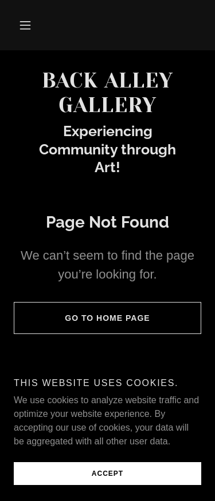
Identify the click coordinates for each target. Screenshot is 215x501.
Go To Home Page (82, 318)
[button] (25, 25)
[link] (107, 93)
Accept (107, 474)
